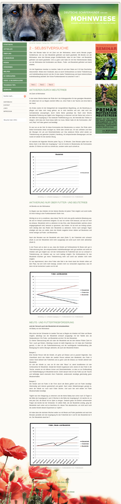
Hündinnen (7, 67)
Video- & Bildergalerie (13, 80)
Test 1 (33, 85)
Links (5, 108)
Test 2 (42, 85)
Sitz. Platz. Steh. (63, 482)
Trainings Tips (9, 85)
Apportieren (61, 487)
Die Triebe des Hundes (39, 482)
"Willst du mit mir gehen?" (56, 43)
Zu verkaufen (9, 76)
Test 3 (51, 85)
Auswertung (35, 492)
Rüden (6, 62)
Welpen (6, 71)
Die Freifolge (36, 496)
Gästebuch (7, 102)
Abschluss (61, 496)
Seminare (7, 89)
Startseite (8, 44)
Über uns (7, 53)
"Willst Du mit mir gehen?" (43, 477)
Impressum (7, 111)
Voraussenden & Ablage (65, 492)
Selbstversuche (37, 487)
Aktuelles (7, 49)
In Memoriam (8, 58)
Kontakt (6, 105)
